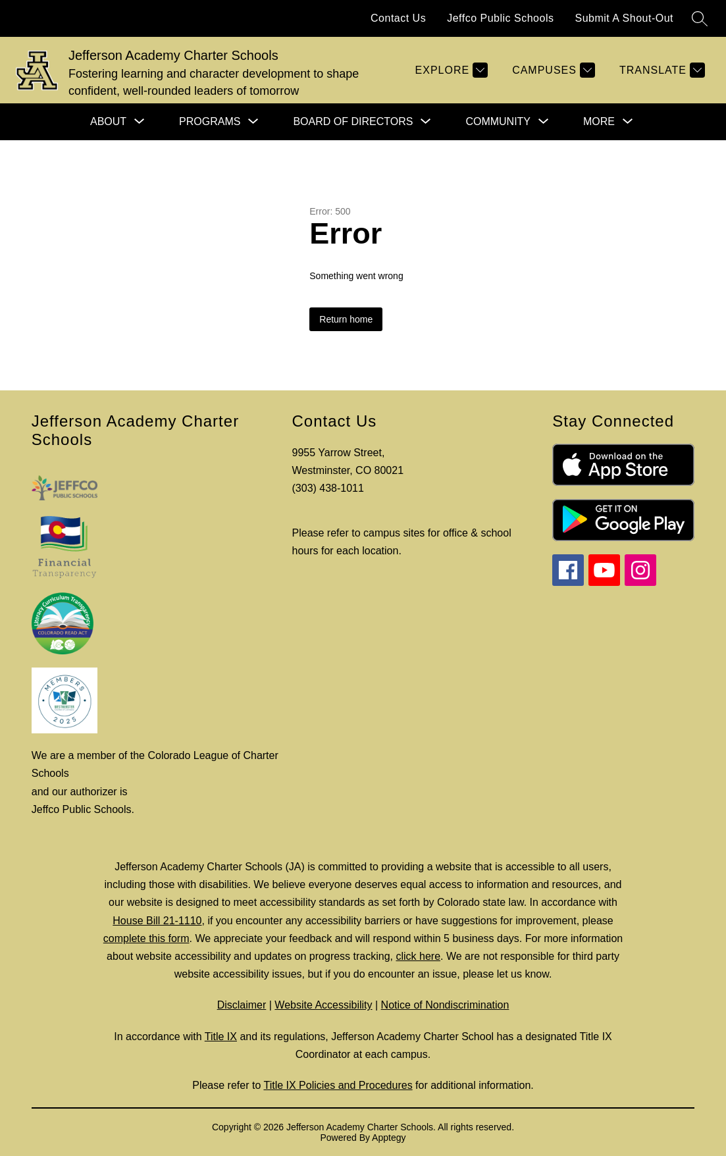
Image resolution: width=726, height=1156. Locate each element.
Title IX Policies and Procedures (337, 1085)
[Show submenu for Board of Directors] (353, 122)
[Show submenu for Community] (498, 122)
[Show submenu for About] (108, 122)
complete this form (146, 938)
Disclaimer (242, 1005)
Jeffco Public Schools (500, 18)
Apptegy (388, 1137)
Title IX (221, 1036)
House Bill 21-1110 (157, 920)
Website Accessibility (323, 1005)
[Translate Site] (660, 70)
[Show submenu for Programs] (209, 122)
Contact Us (398, 18)
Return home (346, 319)
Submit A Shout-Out (624, 18)
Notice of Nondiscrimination (445, 1005)
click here (418, 956)
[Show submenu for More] (599, 122)
